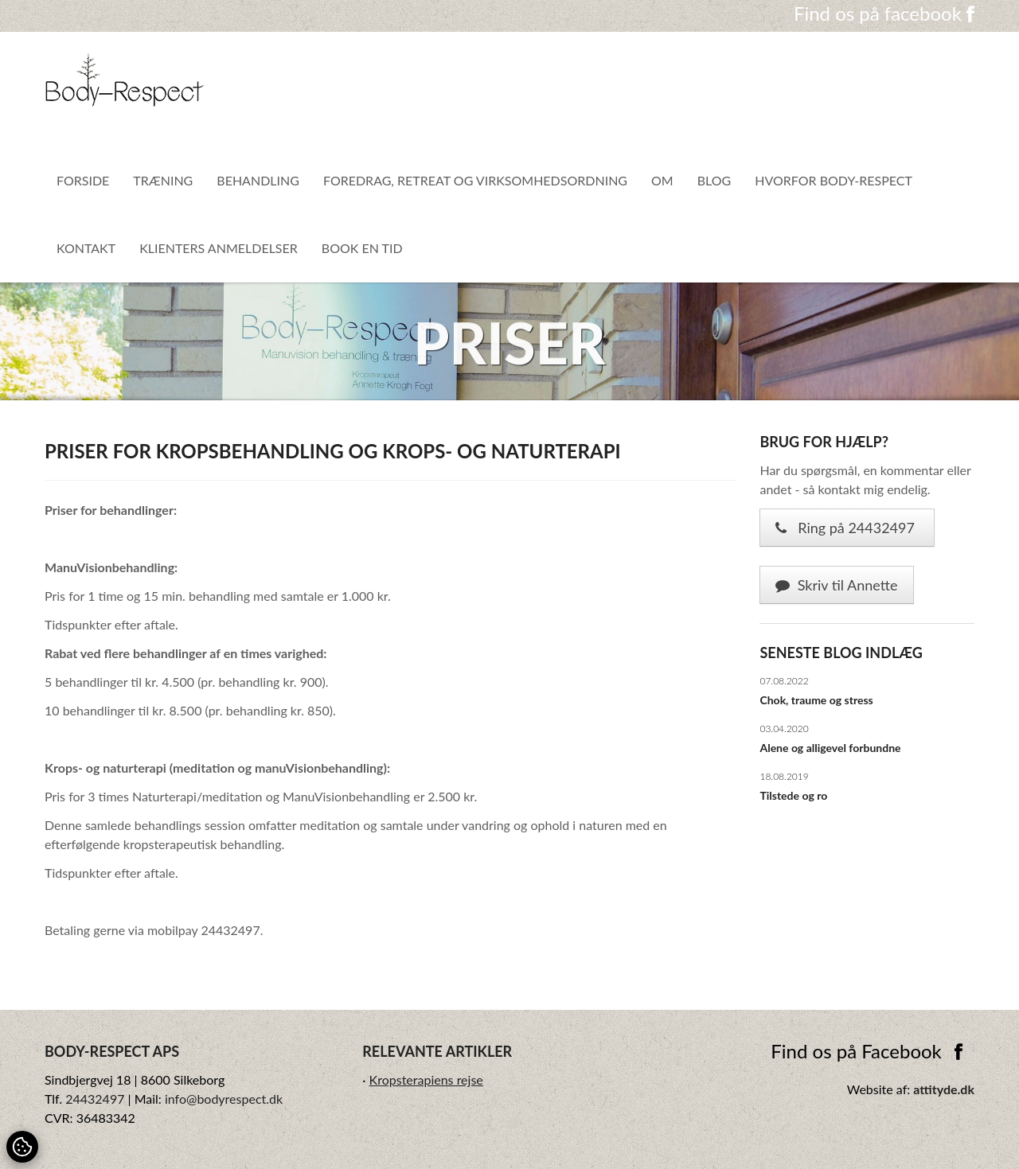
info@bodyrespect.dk (224, 1098)
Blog (714, 180)
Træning (163, 180)
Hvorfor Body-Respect (833, 180)
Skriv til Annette (836, 585)
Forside (83, 180)
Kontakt (86, 247)
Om (662, 180)
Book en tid (362, 247)
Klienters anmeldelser (218, 247)
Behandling (258, 180)
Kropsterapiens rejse (426, 1079)
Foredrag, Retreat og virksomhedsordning (475, 180)
